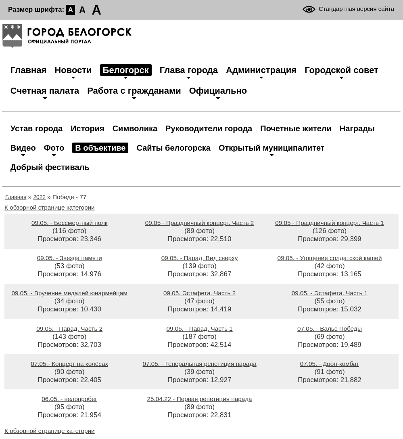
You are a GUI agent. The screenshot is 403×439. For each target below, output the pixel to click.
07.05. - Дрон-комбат (329, 363)
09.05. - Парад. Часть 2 (69, 328)
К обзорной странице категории (49, 207)
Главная (15, 197)
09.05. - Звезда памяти (69, 257)
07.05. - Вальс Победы (329, 328)
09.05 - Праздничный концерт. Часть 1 (329, 222)
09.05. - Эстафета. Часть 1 (330, 293)
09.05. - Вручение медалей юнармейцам (69, 293)
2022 (39, 197)
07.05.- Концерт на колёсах (69, 363)
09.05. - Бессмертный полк (69, 222)
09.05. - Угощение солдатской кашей (329, 257)
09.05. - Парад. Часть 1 (200, 328)
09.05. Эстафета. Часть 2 (199, 293)
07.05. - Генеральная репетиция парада (200, 363)
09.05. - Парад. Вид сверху (199, 257)
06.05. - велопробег (69, 398)
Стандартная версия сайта (356, 8)
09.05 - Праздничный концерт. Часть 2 (199, 222)
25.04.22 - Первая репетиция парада (199, 398)
